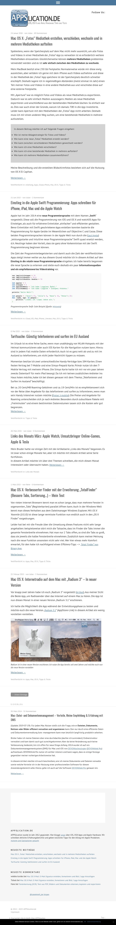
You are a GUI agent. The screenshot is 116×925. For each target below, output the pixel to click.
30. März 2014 (17, 711)
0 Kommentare (39, 331)
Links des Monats (33, 472)
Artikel (80, 592)
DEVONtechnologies (77, 748)
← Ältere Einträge (20, 694)
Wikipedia (57, 306)
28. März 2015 (17, 431)
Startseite (15, 918)
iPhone (42, 318)
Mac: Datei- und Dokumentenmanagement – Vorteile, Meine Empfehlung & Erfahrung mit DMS (53, 717)
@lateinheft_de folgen (40, 894)
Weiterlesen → (19, 177)
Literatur (50, 318)
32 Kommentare (30, 711)
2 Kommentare (40, 197)
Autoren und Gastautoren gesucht (26, 840)
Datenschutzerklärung (94, 921)
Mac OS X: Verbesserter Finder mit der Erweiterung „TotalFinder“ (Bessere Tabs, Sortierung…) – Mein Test (51, 492)
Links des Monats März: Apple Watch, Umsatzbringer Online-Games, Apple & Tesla (55, 439)
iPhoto (48, 185)
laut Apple (93, 235)
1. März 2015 (16, 484)
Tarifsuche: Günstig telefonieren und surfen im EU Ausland (54, 336)
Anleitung (29, 185)
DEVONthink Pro (95, 748)
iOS (33, 318)
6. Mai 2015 (16, 331)
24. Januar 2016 (17, 33)
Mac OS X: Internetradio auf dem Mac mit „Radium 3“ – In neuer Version (55, 582)
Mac (53, 185)
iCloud (42, 185)
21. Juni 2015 (16, 197)
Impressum (15, 912)
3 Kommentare (43, 574)
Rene (29, 484)
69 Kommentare (42, 33)
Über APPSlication (38, 918)
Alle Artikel (25, 918)
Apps (36, 185)
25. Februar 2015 (18, 574)
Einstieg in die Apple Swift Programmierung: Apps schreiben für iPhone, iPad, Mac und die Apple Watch (55, 205)
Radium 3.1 (51, 610)
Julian (31, 33)
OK (85, 921)
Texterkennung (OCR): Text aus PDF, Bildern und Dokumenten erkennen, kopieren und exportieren (62, 884)
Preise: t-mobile (61, 395)
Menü (58, 2)
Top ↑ (103, 917)
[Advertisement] (58, 808)
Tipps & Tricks (67, 185)
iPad (37, 318)
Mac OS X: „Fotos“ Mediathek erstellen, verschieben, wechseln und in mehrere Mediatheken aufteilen (57, 41)
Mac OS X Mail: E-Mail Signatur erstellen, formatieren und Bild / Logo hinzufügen (63, 876)
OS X (58, 185)
